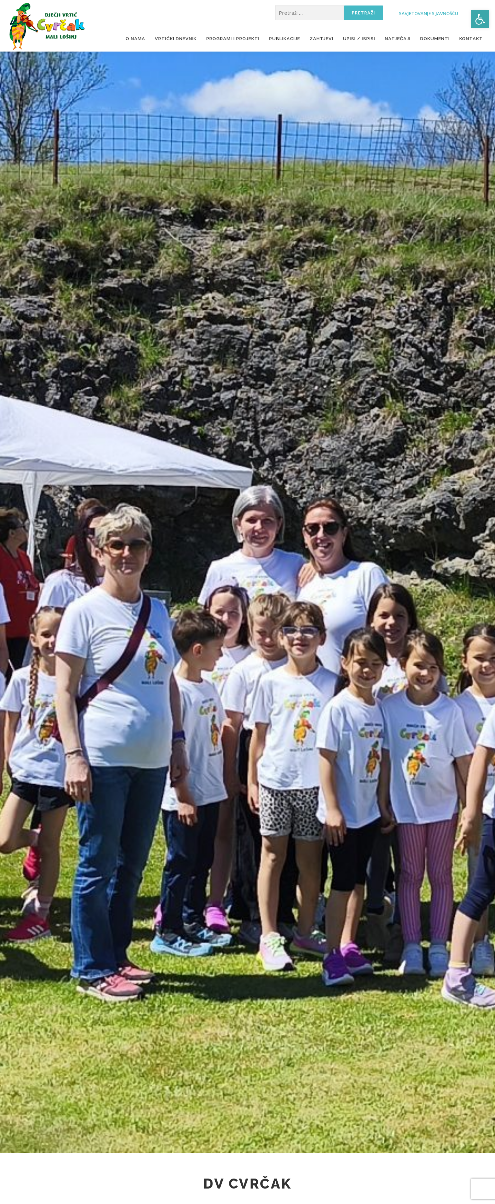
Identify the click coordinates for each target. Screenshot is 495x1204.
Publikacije (284, 38)
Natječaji (398, 38)
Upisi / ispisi (359, 38)
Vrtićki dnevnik (176, 38)
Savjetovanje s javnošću (415, 13)
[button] (480, 19)
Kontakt (471, 38)
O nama (135, 38)
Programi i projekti (233, 38)
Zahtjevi (321, 38)
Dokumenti (435, 38)
